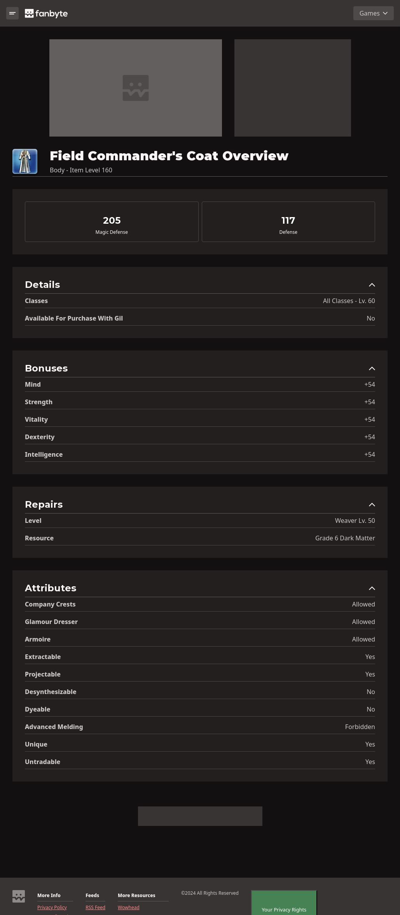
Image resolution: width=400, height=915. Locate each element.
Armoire (38, 639)
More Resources (136, 895)
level (33, 520)
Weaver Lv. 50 (355, 520)
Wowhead (129, 907)
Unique (36, 744)
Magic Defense (112, 232)
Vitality (36, 419)
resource (39, 538)
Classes (36, 301)
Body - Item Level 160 (81, 170)
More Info (49, 895)
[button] (200, 286)
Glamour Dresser (51, 622)
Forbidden (360, 727)
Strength (38, 402)
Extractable (43, 657)
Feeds (92, 895)
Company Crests (50, 604)
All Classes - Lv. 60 (349, 301)
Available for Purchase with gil (74, 318)
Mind (33, 384)
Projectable (43, 674)
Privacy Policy (52, 907)
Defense (288, 232)
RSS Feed (95, 907)
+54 (370, 384)
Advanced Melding (54, 727)
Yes (370, 657)
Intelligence (44, 454)
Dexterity (39, 437)
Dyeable (37, 709)
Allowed (363, 604)
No (371, 318)
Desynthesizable (51, 692)
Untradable (42, 762)
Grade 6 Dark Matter (345, 538)
